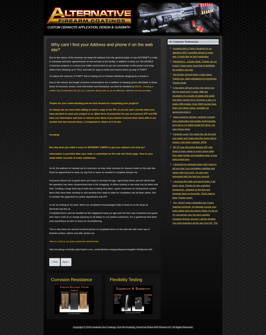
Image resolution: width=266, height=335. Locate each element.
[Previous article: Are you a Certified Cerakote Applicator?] (54, 262)
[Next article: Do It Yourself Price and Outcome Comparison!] (66, 262)
